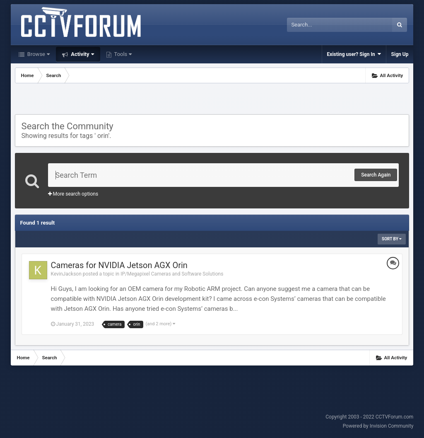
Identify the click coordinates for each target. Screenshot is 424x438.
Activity (82, 54)
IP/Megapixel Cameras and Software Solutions (171, 274)
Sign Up (400, 54)
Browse (38, 54)
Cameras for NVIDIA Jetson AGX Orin (119, 265)
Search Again (375, 175)
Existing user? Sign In (354, 54)
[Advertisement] (212, 99)
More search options (73, 194)
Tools (122, 54)
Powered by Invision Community (378, 426)
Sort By (392, 239)
